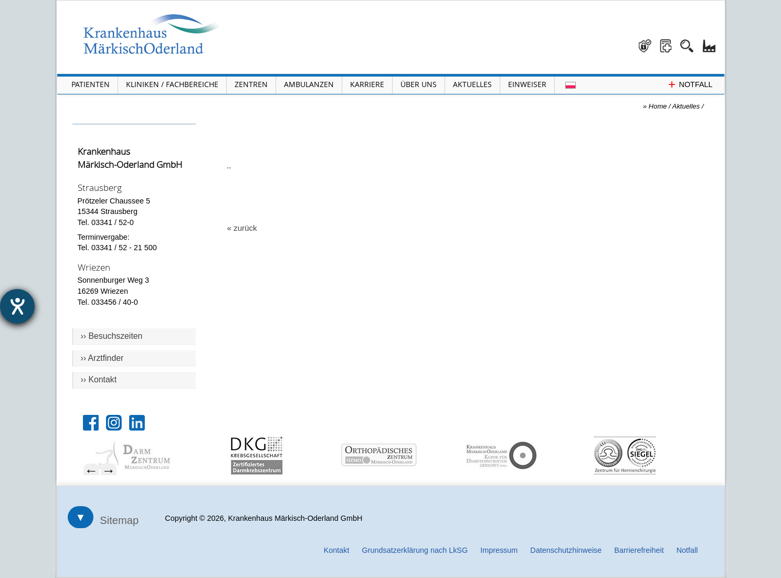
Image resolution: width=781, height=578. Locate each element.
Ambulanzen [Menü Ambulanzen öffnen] (309, 84)
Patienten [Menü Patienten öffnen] (90, 84)
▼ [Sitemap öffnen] (81, 517)
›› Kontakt (99, 379)
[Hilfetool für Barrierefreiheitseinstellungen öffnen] (17, 306)
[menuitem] (150, 455)
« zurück (242, 227)
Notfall (687, 550)
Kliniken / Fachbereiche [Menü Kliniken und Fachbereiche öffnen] (172, 84)
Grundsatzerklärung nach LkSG (415, 550)
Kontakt (337, 550)
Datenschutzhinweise (565, 550)
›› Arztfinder (102, 358)
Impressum (499, 550)
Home (658, 106)
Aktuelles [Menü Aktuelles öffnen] (472, 84)
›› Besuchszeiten (112, 335)
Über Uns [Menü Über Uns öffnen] (418, 84)
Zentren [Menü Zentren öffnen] (251, 84)
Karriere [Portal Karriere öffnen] (367, 84)
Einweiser (527, 84)
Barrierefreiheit (638, 550)
